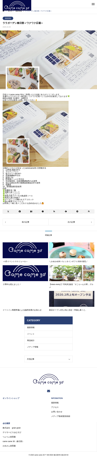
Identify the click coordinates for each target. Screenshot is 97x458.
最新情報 (8, 18)
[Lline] (42, 211)
